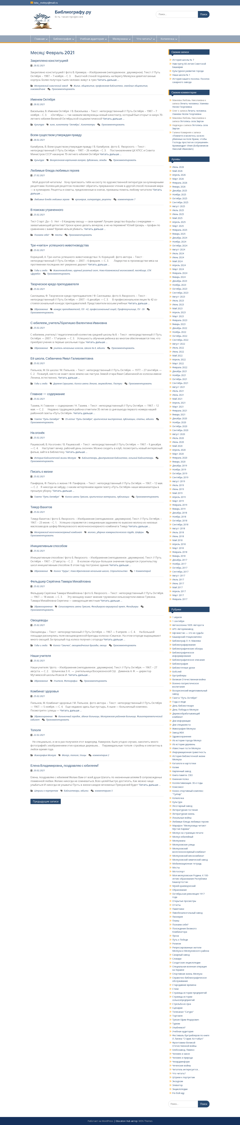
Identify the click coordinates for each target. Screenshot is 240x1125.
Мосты (176, 867)
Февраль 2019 (179, 504)
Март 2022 (178, 363)
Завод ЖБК (178, 732)
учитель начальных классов (68, 348)
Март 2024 (178, 269)
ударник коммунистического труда (115, 532)
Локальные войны (181, 817)
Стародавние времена (184, 984)
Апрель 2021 (179, 402)
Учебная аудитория (92, 39)
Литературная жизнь (183, 813)
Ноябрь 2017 (179, 563)
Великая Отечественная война (189, 679)
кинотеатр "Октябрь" (68, 124)
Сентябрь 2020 (180, 430)
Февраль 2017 (179, 599)
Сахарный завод (181, 954)
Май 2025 (177, 218)
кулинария (80, 199)
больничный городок (69, 716)
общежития (87, 85)
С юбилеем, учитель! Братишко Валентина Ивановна (68, 323)
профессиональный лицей (103, 309)
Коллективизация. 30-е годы (187, 782)
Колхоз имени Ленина (85, 383)
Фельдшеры (132, 606)
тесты (58, 234)
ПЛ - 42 (85, 309)
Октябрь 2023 (179, 288)
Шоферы (139, 532)
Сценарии (177, 1007)
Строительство (119, 570)
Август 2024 (178, 249)
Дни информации (181, 720)
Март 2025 (178, 225)
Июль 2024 (178, 253)
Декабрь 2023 (179, 280)
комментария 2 (101, 755)
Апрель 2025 (179, 221)
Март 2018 (178, 548)
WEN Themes (146, 1120)
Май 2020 (177, 445)
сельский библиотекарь (140, 457)
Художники (92, 160)
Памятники (178, 908)
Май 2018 (177, 540)
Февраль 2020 (179, 457)
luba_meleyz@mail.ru (46, 2)
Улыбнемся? (178, 1027)
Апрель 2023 (179, 312)
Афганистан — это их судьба (187, 632)
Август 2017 (178, 575)
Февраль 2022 (179, 367)
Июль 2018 (178, 532)
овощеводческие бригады (85, 645)
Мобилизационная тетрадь (187, 863)
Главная (40, 39)
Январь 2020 (178, 461)
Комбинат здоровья (44, 691)
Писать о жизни (41, 471)
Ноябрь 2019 (179, 469)
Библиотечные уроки (183, 667)
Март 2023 (178, 316)
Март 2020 (178, 453)
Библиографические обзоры (187, 648)
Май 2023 (177, 308)
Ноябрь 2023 (179, 284)
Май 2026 (177, 170)
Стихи (175, 988)
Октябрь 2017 (179, 567)
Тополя (35, 730)
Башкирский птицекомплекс (187, 636)
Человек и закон (181, 1053)
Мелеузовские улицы (183, 844)
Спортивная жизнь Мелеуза (187, 973)
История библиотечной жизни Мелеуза (55, 457)
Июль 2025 (178, 210)
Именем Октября (42, 99)
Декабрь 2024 (179, 237)
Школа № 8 (90, 348)
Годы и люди (40, 270)
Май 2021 (177, 398)
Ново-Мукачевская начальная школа (90, 570)
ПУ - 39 (141, 309)
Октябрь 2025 (179, 198)
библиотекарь (89, 457)
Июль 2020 (178, 438)
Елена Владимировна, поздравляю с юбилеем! (64, 765)
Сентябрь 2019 (180, 477)
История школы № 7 (183, 59)
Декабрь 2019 (179, 465)
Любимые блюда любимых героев (54, 170)
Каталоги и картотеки (184, 763)
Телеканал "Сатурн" (183, 1011)
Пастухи (117, 383)
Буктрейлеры (179, 675)
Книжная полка (180, 779)
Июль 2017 (178, 579)
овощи (103, 645)
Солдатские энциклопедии (186, 962)
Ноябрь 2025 (179, 194)
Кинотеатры (88, 124)
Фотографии (70, 680)
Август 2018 (178, 528)
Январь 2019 (178, 508)
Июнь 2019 (178, 489)
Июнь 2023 (178, 304)
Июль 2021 (178, 390)
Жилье (77, 85)
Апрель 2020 (179, 449)
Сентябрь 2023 (180, 292)
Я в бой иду (178, 1093)
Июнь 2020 (178, 441)
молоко (91, 532)
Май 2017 (177, 587)
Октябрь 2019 (179, 473)
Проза (175, 935)
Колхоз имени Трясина (76, 496)
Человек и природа (182, 1057)
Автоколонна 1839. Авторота (188, 625)
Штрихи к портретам (46, 790)
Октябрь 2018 (179, 520)
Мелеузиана (120, 39)
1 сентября (178, 621)
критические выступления (108, 419)
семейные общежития (135, 85)
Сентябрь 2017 (180, 571)
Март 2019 (178, 500)
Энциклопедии (180, 1089)
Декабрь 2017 (179, 559)
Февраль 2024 (179, 273)
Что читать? (144, 39)
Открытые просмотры (184, 900)
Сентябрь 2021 (180, 383)
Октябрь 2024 (179, 245)
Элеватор (177, 1085)
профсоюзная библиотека (109, 85)
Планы (175, 920)
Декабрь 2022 (179, 328)
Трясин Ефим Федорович (185, 1019)
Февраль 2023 (179, 320)
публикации (129, 419)
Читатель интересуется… (185, 1069)
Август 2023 (178, 296)
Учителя (58, 680)
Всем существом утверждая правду (56, 135)
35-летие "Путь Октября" (79, 419)
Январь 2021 (178, 414)
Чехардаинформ (181, 1061)
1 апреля (177, 617)
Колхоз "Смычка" (62, 645)
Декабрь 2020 (179, 418)
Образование (41, 309)
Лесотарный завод (182, 805)
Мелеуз (65, 755)
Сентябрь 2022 (180, 339)
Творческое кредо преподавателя (54, 284)
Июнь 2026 (178, 166)
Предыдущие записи (45, 801)
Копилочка (167, 39)
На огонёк (37, 433)
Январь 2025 (178, 233)
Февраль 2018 (179, 551)
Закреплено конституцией (49, 61)
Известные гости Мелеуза (186, 748)
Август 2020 (178, 434)
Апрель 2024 (179, 265)
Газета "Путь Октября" (46, 419)
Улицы (83, 755)
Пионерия (177, 916)
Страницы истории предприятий (189, 992)
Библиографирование (184, 644)
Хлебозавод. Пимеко (183, 1049)
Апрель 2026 (179, 174)
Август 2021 (178, 386)
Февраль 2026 (179, 182)
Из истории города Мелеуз (186, 740)
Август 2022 (178, 343)
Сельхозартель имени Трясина (74, 606)
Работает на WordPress (100, 1120)
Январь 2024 (178, 276)
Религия (176, 943)
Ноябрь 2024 (179, 241)
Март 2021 (178, 406)
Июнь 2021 (178, 394)
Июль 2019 (178, 485)
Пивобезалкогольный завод (187, 912)
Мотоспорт (178, 871)
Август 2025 (178, 206)
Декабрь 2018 (179, 512)
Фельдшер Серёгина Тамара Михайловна (60, 581)
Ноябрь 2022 (179, 331)
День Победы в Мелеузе (185, 709)
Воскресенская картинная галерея (67, 160)
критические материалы (102, 496)
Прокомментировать (63, 89)
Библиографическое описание (188, 659)
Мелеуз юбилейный (182, 836)
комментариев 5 (104, 790)
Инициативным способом (48, 546)
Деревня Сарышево (63, 383)
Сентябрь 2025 (180, 202)
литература (94, 199)
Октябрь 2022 (179, 335)
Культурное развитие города (188, 70)
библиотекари (71, 790)
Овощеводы (39, 620)
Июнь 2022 (178, 351)
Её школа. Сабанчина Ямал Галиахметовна (61, 358)
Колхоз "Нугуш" (61, 570)
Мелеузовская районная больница (118, 716)
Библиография (62, 39)
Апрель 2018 (179, 544)
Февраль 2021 (179, 410)
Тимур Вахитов (41, 507)
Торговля (177, 1015)
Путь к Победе (180, 939)
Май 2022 (177, 355)
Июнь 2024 (178, 257)
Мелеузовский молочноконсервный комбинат (58, 532)
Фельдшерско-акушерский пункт (108, 606)
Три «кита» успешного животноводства (59, 245)
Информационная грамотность (189, 752)
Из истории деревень (183, 744)
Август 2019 (178, 481)
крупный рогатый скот (86, 270)
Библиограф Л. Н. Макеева (186, 640)
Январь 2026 (178, 186)
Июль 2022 (178, 347)
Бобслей (176, 671)
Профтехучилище (126, 309)
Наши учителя (40, 656)
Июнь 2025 (178, 214)
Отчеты (176, 904)
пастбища (140, 270)
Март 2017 (178, 595)
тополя (74, 755)
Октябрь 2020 (179, 426)
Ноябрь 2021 (179, 375)
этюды (103, 160)
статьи (140, 419)
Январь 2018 (178, 555)
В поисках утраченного (46, 210)
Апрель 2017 (179, 591)
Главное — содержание (47, 394)
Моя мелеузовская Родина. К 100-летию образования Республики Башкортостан (190, 878)
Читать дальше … (108, 80)
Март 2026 (178, 178)
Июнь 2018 (178, 536)
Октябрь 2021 (179, 379)
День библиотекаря (183, 705)
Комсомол (177, 786)
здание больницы (90, 716)
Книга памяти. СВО (182, 775)
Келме (175, 767)
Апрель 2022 (179, 359)
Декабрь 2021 (179, 371)
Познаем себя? (41, 234)
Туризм (176, 1023)
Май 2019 (177, 493)
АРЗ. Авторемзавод (182, 628)
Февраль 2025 (179, 229)
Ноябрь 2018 (179, 516)
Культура (39, 124)
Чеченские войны (181, 1065)
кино (52, 124)
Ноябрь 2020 (179, 422)
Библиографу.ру (73, 12)
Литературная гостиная (185, 809)
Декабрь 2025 (179, 190)
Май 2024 (177, 261)
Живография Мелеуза (45, 755)
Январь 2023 (178, 324)
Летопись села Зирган (192, 121)
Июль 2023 (178, 300)
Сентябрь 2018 (180, 524)
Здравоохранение (43, 606)
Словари (176, 958)
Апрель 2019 (179, 496)
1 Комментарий (142, 570)
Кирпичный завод (181, 771)
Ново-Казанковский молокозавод (116, 270)
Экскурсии (177, 1081)
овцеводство (105, 383)
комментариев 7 (126, 199)
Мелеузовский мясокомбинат (188, 855)
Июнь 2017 (178, 583)
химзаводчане (37, 89)
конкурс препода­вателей (67, 309)
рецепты (106, 199)
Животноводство (62, 270)
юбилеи (101, 348)
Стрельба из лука (181, 1003)
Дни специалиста (181, 724)
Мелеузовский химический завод (51, 85)
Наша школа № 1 (181, 74)
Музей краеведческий (184, 885)
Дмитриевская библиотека (112, 457)
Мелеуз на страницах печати (187, 832)
